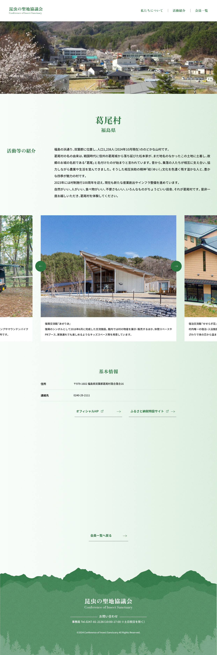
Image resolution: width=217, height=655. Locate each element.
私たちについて (152, 10)
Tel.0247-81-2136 (92, 622)
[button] (40, 266)
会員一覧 (201, 10)
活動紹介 (179, 10)
